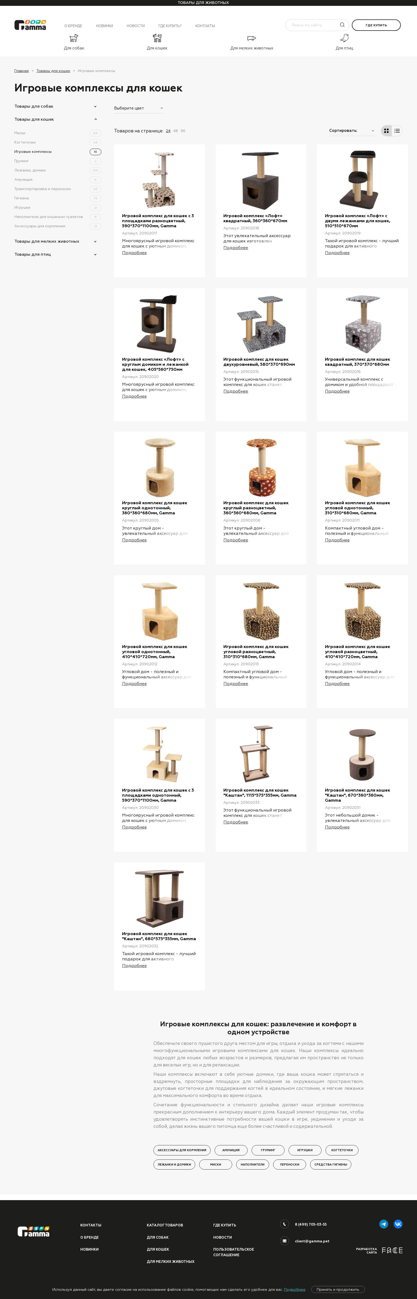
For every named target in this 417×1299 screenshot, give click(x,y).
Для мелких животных (170, 1268)
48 (175, 131)
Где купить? (170, 26)
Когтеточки (57, 142)
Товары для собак (33, 106)
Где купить (376, 25)
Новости (136, 26)
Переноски (289, 1176)
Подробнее (295, 1289)
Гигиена (57, 198)
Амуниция (57, 179)
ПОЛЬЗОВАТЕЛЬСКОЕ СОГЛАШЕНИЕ (233, 1258)
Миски (57, 133)
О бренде (73, 26)
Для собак (158, 1243)
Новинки (104, 26)
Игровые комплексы (57, 151)
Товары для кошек (53, 71)
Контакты (205, 26)
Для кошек (158, 1255)
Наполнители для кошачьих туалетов (57, 216)
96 (183, 131)
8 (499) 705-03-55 (311, 1230)
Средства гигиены (330, 1176)
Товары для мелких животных (46, 241)
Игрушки (57, 207)
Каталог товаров (165, 1231)
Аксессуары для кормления (57, 226)
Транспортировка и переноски (57, 188)
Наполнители (252, 1176)
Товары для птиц (32, 254)
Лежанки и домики (174, 1176)
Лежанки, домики (57, 170)
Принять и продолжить (338, 1289)
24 (168, 131)
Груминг (57, 160)
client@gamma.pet (312, 1247)
